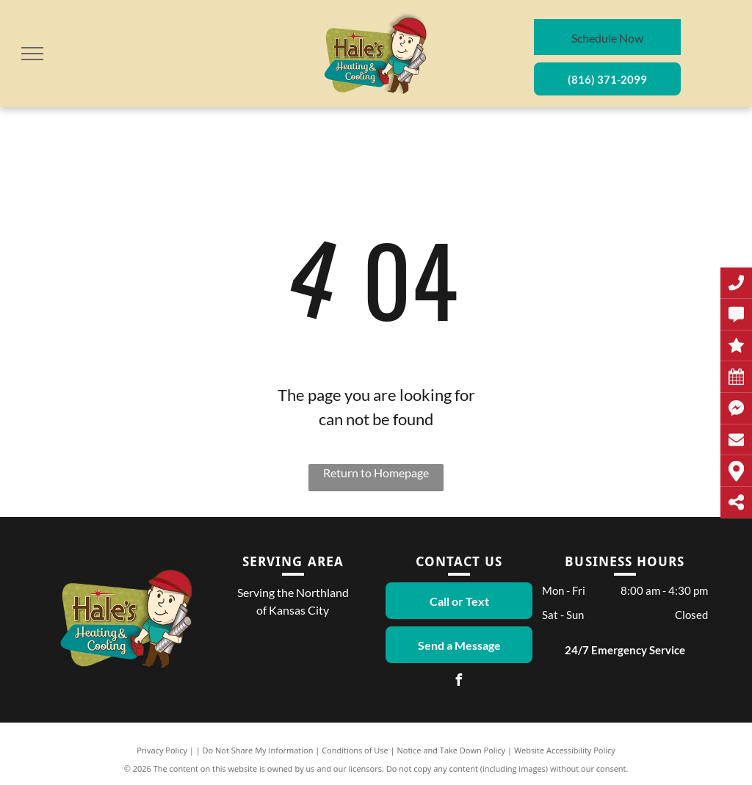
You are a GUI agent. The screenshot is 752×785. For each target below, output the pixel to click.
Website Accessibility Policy (564, 750)
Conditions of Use (355, 750)
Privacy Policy (162, 750)
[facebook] (459, 681)
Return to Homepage (376, 473)
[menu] (32, 54)
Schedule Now (607, 38)
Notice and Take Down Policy (451, 750)
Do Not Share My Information (258, 750)
